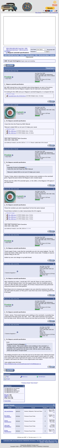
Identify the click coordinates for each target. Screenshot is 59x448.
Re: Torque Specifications (7, 416)
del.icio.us (24, 376)
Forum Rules (7, 400)
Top (56, 441)
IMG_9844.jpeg (12, 133)
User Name (33, 49)
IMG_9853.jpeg (12, 217)
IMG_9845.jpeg (12, 131)
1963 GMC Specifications (7, 426)
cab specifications (8, 411)
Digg (7, 376)
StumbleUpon (42, 376)
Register (22, 55)
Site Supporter (53, 12)
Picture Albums (30, 55)
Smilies (6, 395)
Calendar (52, 55)
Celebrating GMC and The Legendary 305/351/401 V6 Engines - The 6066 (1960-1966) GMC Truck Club (30, 440)
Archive (42, 441)
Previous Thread (26, 382)
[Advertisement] (31, 31)
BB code (6, 394)
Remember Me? (50, 49)
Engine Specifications (7, 431)
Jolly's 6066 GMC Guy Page (11, 55)
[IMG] (5, 397)
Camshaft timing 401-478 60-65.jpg (17, 96)
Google (8, 379)
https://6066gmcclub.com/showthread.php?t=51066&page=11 (22, 364)
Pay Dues (38, 12)
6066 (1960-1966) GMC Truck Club (15, 48)
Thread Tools (49, 68)
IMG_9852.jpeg (12, 215)
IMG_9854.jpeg (12, 219)
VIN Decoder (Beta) (44, 55)
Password (33, 51)
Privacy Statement (49, 441)
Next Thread (34, 382)
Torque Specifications (7, 421)
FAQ (36, 55)
